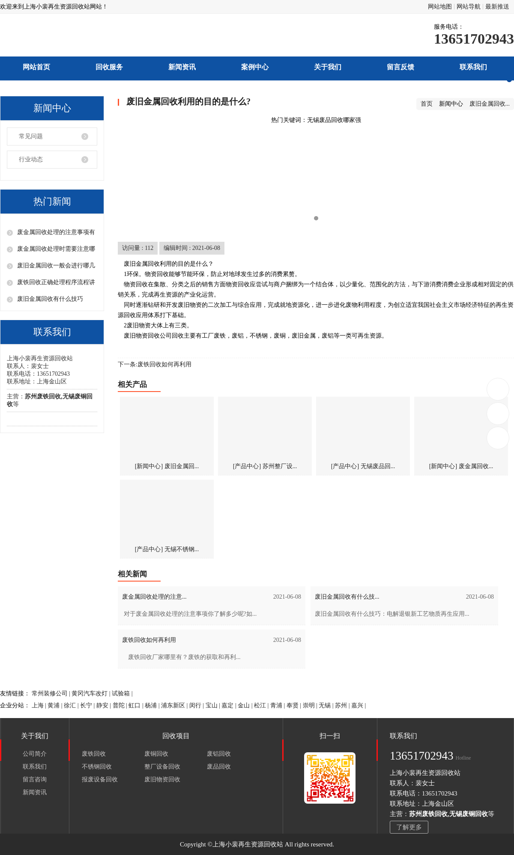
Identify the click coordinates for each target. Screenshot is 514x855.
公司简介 (35, 754)
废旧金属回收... (489, 104)
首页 (427, 104)
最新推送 (497, 6)
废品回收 (219, 766)
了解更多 (409, 827)
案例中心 (255, 67)
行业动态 (31, 159)
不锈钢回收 (97, 766)
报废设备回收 (100, 779)
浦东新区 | (175, 705)
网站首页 (36, 67)
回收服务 (109, 67)
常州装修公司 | (52, 693)
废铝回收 (219, 754)
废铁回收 (94, 754)
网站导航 (469, 6)
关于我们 (327, 67)
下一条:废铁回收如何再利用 (154, 364)
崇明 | (311, 705)
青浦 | (278, 705)
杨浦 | (153, 705)
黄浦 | (56, 705)
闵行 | (197, 705)
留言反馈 (400, 67)
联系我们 (473, 67)
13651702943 (498, 389)
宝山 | (214, 705)
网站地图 (440, 6)
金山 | (246, 705)
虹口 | (136, 705)
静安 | (104, 705)
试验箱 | (122, 693)
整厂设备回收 (162, 766)
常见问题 (31, 136)
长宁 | (88, 705)
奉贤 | (295, 705)
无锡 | (327, 705)
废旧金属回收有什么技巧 (50, 299)
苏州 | (343, 705)
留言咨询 (35, 779)
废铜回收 (156, 754)
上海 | (40, 705)
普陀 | (121, 705)
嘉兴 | (358, 705)
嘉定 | (229, 705)
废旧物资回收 (162, 779)
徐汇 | (72, 705)
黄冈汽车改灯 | (92, 693)
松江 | (262, 705)
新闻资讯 (182, 67)
